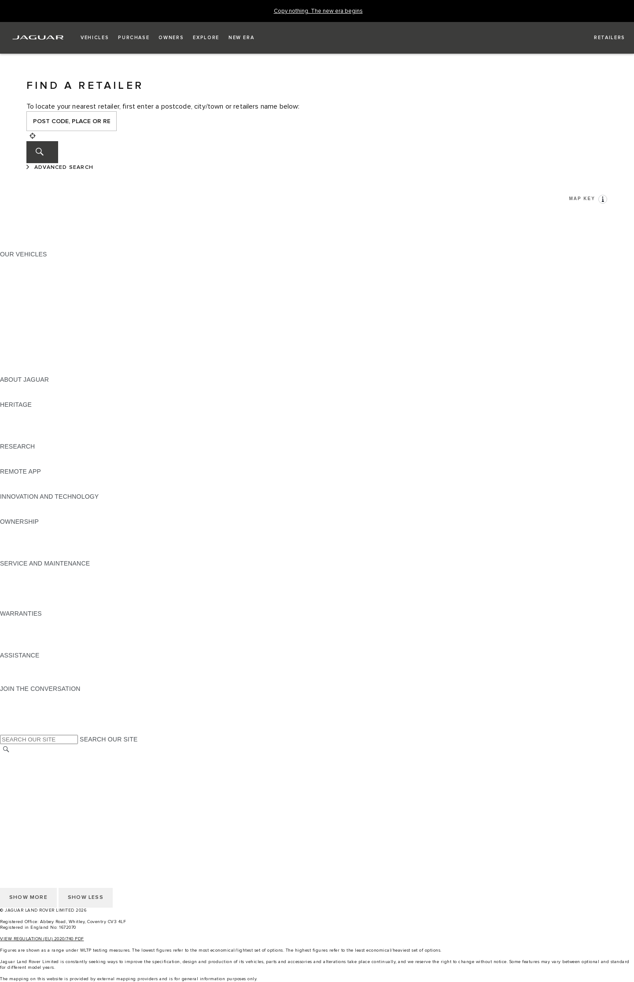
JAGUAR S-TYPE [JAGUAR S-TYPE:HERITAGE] (25, 421)
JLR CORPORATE (26, 799)
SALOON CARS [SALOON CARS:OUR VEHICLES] (22, 312)
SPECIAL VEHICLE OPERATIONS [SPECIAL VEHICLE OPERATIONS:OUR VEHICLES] (49, 346)
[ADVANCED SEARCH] (61, 167)
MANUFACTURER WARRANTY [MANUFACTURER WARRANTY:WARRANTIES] (45, 630)
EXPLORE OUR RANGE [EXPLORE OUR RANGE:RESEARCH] (35, 454)
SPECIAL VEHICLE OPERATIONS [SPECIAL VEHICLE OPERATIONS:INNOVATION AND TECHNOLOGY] (49, 513)
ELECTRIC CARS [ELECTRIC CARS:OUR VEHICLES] (25, 337)
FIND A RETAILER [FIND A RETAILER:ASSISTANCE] (26, 680)
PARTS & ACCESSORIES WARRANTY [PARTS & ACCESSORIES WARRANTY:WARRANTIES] (55, 638)
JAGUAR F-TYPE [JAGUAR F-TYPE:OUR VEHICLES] (25, 287)
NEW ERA (14, 371)
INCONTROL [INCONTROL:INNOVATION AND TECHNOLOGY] (18, 504)
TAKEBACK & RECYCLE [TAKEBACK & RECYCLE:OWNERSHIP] (35, 555)
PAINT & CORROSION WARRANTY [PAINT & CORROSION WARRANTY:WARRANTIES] (51, 646)
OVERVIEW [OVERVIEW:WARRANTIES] (17, 621)
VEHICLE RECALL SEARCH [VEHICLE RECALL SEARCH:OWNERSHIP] (40, 546)
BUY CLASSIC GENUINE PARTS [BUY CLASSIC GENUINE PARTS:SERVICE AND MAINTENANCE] (47, 605)
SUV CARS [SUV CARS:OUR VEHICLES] (16, 321)
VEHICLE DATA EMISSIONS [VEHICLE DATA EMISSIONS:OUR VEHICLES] (40, 354)
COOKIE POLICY (24, 791)
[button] (94, 38)
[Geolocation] (32, 136)
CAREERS (15, 766)
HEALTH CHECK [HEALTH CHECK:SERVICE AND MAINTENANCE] (24, 588)
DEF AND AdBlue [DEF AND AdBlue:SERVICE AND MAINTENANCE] (24, 596)
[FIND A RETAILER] (601, 38)
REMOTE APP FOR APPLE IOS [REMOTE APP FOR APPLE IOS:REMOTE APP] (45, 479)
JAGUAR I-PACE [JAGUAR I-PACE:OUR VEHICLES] (24, 279)
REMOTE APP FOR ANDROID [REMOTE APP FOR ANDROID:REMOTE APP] (43, 488)
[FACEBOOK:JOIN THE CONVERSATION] (21, 722)
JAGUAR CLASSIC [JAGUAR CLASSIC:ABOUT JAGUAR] (27, 396)
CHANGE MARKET (27, 758)
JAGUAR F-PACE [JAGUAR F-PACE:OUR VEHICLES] (25, 262)
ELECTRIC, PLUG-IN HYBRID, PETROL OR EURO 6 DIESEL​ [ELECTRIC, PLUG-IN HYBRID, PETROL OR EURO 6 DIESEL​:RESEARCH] (87, 463)
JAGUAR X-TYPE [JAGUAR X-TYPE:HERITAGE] (25, 412)
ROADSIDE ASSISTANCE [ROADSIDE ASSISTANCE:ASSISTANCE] (37, 663)
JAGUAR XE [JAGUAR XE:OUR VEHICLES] (18, 295)
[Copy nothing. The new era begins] (318, 11)
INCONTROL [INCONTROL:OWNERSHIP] (18, 538)
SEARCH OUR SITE (108, 739)
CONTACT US (20, 808)
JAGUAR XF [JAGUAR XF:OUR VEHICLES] (17, 304)
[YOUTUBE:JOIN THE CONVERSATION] (18, 713)
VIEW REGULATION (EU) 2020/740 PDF (42, 939)
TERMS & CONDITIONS (35, 774)
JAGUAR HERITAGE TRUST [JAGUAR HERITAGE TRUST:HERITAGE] (41, 438)
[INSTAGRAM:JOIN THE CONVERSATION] (22, 697)
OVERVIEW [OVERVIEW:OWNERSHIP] (17, 529)
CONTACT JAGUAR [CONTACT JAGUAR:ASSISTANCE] (28, 671)
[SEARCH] (42, 152)
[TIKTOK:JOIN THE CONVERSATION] (14, 705)
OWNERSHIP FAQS (28, 362)
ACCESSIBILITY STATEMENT (43, 816)
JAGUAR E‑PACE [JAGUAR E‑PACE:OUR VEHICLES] (25, 270)
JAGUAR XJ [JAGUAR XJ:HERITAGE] (17, 429)
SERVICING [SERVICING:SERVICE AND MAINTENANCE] (17, 580)
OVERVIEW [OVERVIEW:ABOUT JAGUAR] (17, 387)
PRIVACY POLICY (26, 783)
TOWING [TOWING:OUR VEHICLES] (13, 329)
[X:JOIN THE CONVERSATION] (6, 730)
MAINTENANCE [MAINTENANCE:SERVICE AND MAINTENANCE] (23, 571)
